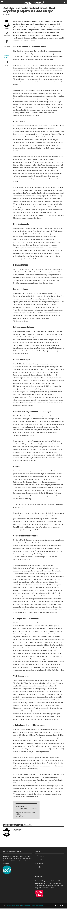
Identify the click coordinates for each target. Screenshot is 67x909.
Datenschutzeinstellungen (37, 907)
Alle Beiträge (27, 824)
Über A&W (40, 856)
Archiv (39, 867)
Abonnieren (40, 863)
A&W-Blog (41, 881)
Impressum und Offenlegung (13, 907)
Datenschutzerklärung (26, 907)
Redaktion (40, 860)
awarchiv (7, 28)
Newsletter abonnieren (6, 56)
